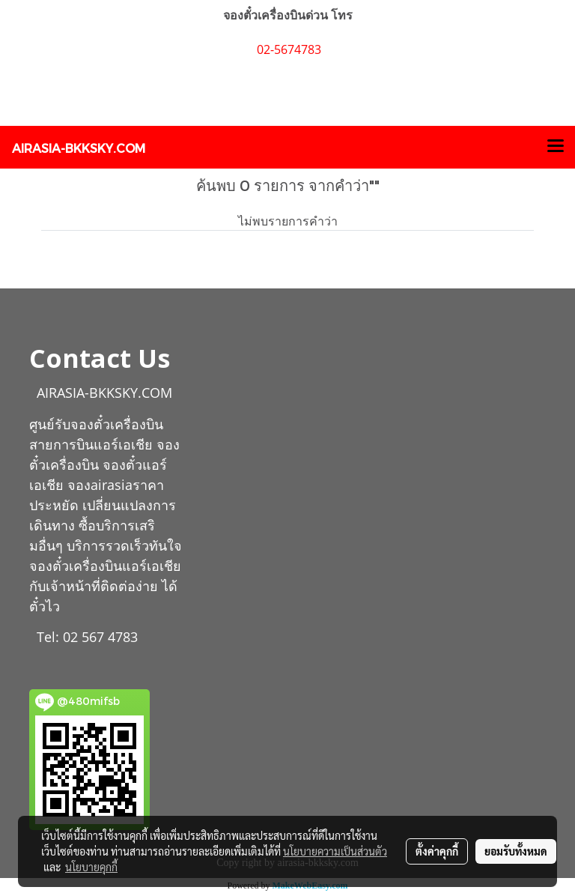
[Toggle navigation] (555, 146)
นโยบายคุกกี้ (91, 867)
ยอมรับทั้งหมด (515, 851)
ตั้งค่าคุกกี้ (437, 851)
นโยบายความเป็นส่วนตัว (335, 851)
